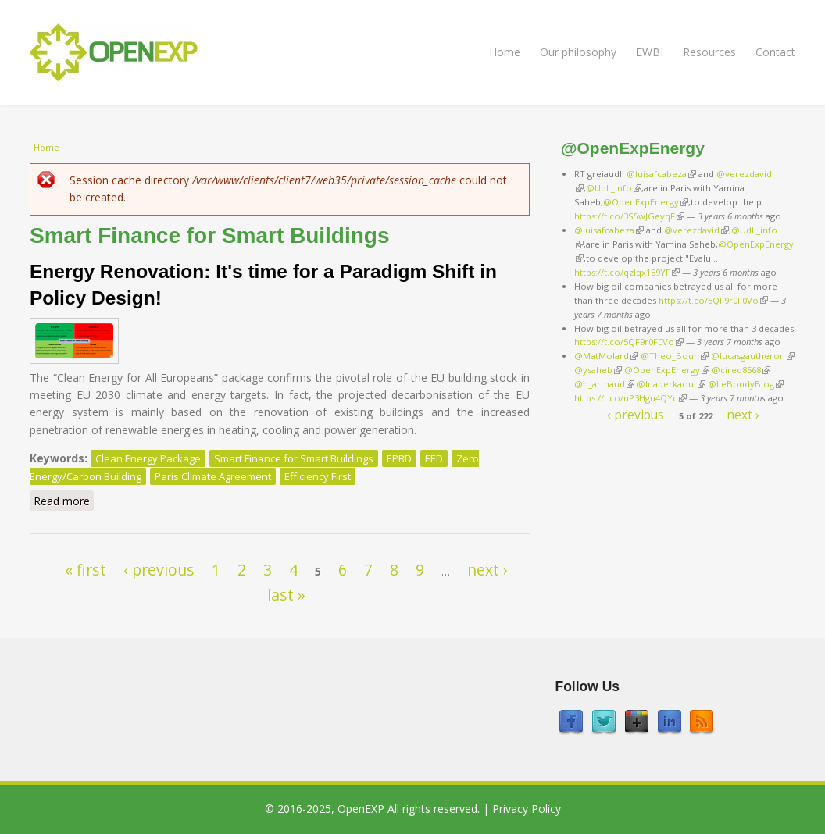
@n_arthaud (604, 384)
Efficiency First (317, 476)
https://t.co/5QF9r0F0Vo (713, 300)
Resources (709, 52)
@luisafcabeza (661, 174)
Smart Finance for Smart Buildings (293, 458)
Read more (64, 500)
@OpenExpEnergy (645, 202)
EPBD (399, 458)
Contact (775, 52)
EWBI (649, 52)
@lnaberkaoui (671, 384)
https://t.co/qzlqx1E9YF (627, 272)
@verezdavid (696, 230)
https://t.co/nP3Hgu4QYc (630, 398)
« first (85, 569)
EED (434, 458)
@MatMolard (606, 356)
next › (487, 569)
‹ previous (159, 569)
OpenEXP (361, 808)
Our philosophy (578, 52)
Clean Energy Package (148, 458)
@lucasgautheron (753, 356)
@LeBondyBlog (746, 384)
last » (286, 594)
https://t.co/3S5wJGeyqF (629, 216)
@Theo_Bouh (675, 356)
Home (504, 52)
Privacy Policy (526, 808)
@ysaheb (598, 370)
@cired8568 (741, 370)
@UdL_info (613, 188)
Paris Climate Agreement (213, 476)
